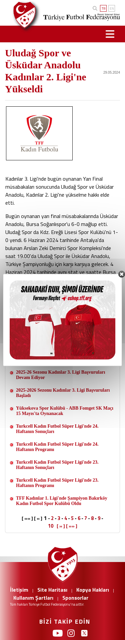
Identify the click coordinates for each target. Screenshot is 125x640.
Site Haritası (52, 590)
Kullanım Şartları (33, 598)
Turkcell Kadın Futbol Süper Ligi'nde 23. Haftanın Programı (57, 483)
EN (112, 8)
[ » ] (61, 526)
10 (50, 526)
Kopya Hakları (92, 590)
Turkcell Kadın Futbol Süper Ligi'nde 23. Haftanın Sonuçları (57, 465)
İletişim (19, 590)
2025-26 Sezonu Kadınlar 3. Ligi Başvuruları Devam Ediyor (60, 375)
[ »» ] (71, 526)
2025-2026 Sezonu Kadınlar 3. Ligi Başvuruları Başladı (63, 393)
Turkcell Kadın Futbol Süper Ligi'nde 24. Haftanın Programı (57, 447)
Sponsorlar (75, 598)
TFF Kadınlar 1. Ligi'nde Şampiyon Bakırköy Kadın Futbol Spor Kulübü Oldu (61, 501)
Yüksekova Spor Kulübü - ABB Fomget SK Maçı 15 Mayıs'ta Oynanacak (64, 411)
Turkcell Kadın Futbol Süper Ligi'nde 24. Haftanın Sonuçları (57, 429)
